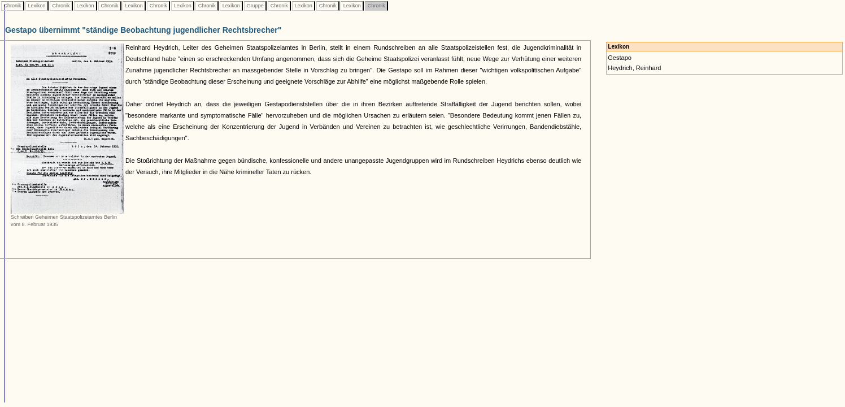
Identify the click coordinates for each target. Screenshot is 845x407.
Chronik (12, 5)
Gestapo (619, 57)
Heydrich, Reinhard (634, 67)
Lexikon (37, 5)
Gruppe (255, 5)
